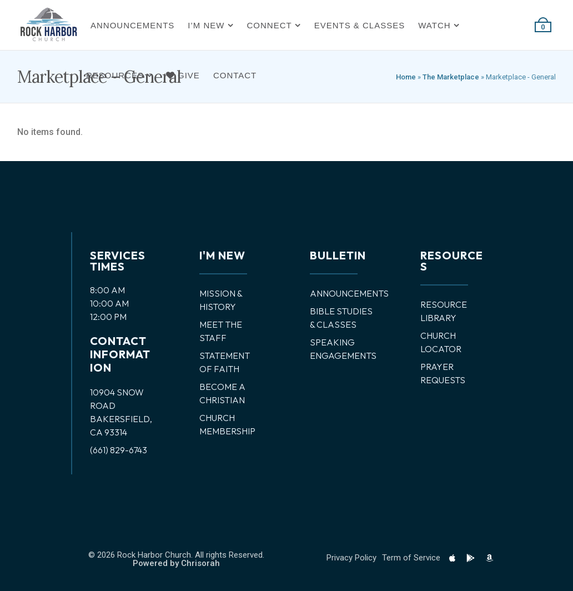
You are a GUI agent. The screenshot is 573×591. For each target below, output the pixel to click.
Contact (235, 75)
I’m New (206, 25)
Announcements (132, 25)
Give (183, 75)
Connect (269, 25)
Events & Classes (359, 25)
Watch (434, 25)
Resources (115, 75)
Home (406, 77)
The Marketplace (451, 77)
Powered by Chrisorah (176, 563)
